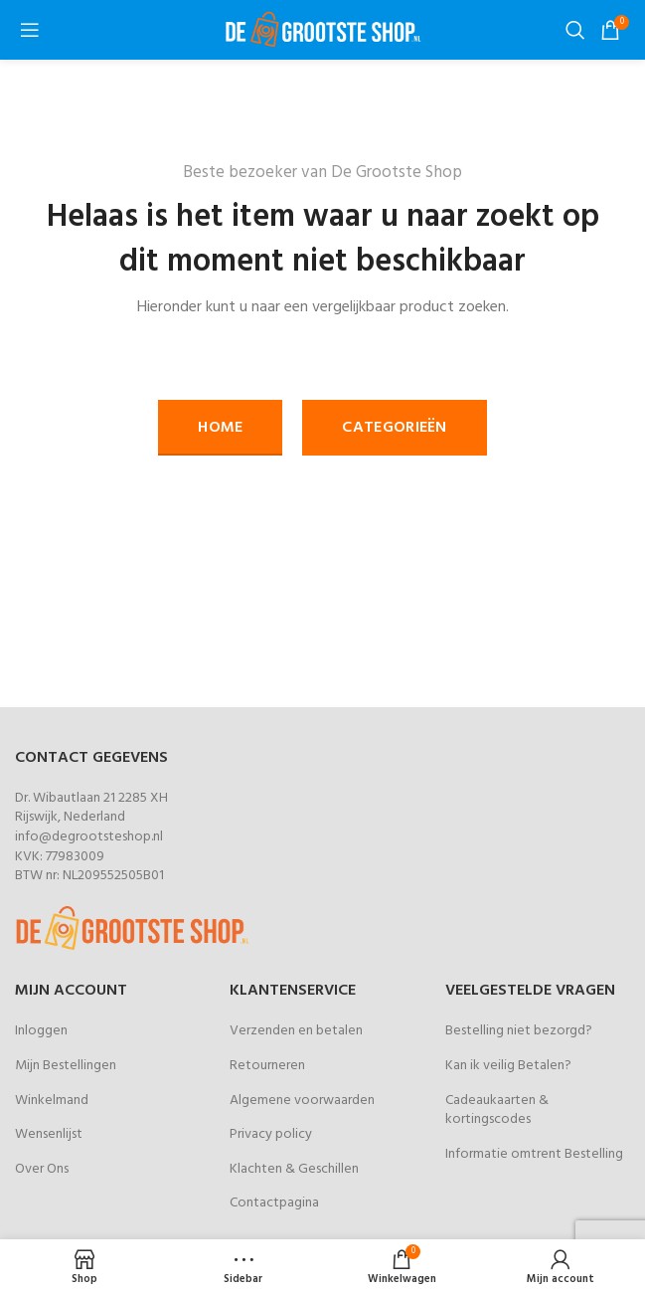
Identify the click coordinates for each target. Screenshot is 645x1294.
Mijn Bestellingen (65, 1065)
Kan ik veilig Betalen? (508, 1065)
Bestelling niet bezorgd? (518, 1030)
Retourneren (267, 1065)
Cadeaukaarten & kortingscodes (497, 1110)
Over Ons (42, 1169)
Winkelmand (51, 1100)
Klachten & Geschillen (294, 1169)
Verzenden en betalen (296, 1030)
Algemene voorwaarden (302, 1100)
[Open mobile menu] (30, 30)
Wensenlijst (48, 1134)
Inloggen (41, 1030)
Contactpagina (274, 1203)
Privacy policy (271, 1134)
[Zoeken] (573, 30)
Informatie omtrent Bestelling (534, 1154)
